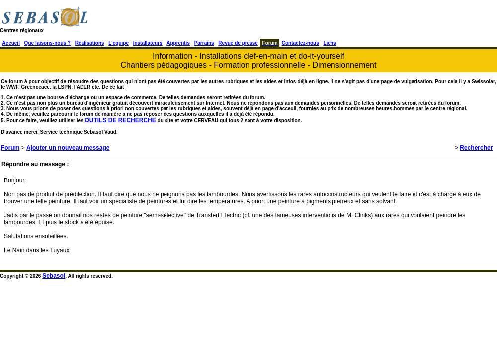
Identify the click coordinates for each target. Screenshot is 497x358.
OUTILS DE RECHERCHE (120, 120)
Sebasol (53, 275)
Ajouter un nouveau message (67, 147)
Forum (10, 147)
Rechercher (476, 147)
